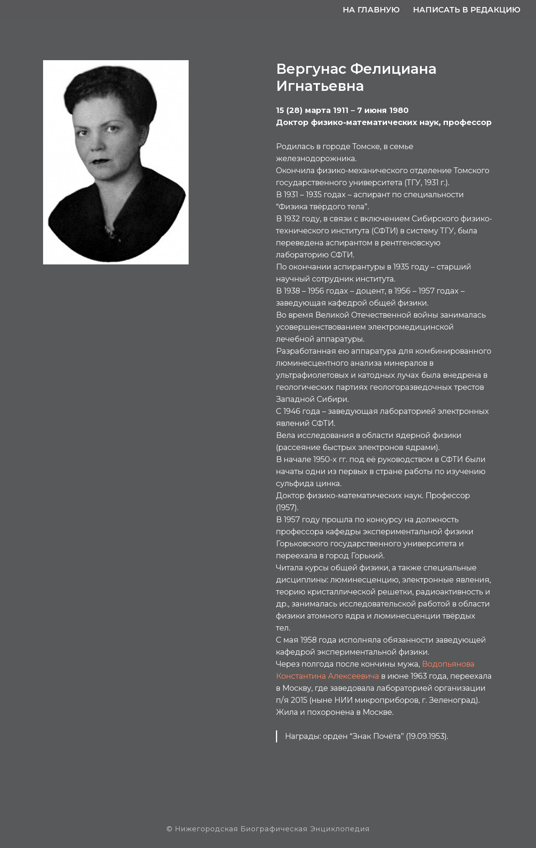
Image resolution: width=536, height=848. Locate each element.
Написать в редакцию (466, 9)
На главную (371, 9)
